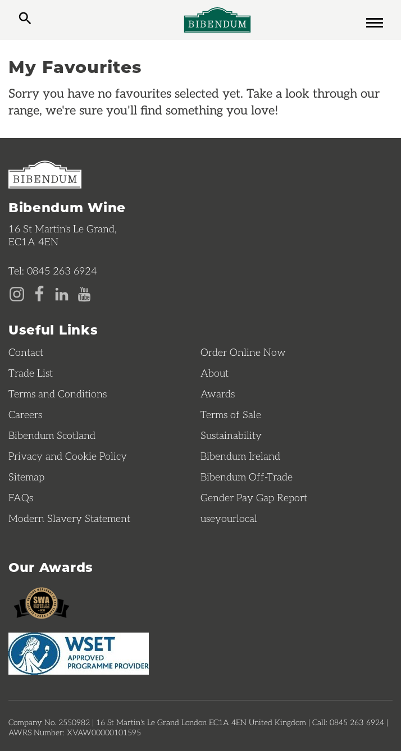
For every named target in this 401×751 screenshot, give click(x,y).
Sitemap (26, 476)
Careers (25, 414)
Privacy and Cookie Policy (67, 455)
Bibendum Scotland (51, 435)
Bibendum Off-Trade (246, 476)
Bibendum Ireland (240, 455)
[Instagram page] (16, 293)
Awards (217, 393)
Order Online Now (243, 352)
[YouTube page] (84, 293)
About (214, 372)
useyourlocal (228, 518)
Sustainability (231, 435)
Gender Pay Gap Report (253, 497)
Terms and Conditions (57, 393)
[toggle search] (25, 19)
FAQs (20, 497)
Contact (25, 352)
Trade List (30, 372)
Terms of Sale (230, 414)
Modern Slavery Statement (69, 518)
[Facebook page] (39, 293)
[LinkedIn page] (61, 293)
